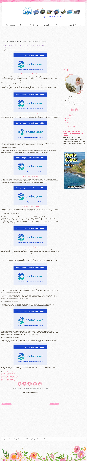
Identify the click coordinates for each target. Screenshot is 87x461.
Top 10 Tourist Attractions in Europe (30, 206)
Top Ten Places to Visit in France (30, 176)
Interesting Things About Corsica (9, 373)
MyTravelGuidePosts (20, 388)
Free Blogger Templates (17, 439)
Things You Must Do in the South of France (16, 41)
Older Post (54, 404)
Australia (34, 25)
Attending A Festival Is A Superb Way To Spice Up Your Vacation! (73, 133)
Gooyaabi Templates (37, 439)
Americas (10, 25)
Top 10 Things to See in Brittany (12, 372)
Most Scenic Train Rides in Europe (30, 113)
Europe (59, 25)
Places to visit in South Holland (9, 381)
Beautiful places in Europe (30, 247)
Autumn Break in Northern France (9, 376)
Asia (22, 25)
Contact (67, 120)
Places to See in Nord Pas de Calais (10, 378)
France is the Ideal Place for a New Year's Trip (30, 286)
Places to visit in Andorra (7, 375)
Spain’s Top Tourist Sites (7, 379)
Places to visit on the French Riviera (30, 74)
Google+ (67, 122)
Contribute (68, 118)
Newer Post (6, 404)
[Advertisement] (29, 35)
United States (74, 25)
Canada (46, 25)
